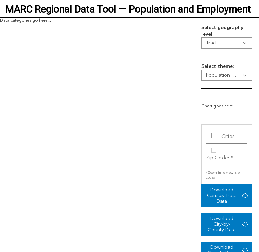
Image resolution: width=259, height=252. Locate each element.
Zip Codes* (219, 158)
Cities (228, 136)
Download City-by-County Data (222, 224)
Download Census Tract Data (221, 195)
